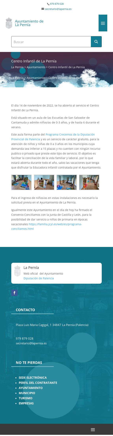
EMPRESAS (26, 403)
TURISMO (25, 398)
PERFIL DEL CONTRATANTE (38, 383)
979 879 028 (57, 4)
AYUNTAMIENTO (31, 388)
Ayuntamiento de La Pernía (29, 23)
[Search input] (51, 41)
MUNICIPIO (27, 393)
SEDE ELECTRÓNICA (33, 378)
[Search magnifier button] (96, 41)
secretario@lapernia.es (58, 9)
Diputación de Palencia (39, 278)
